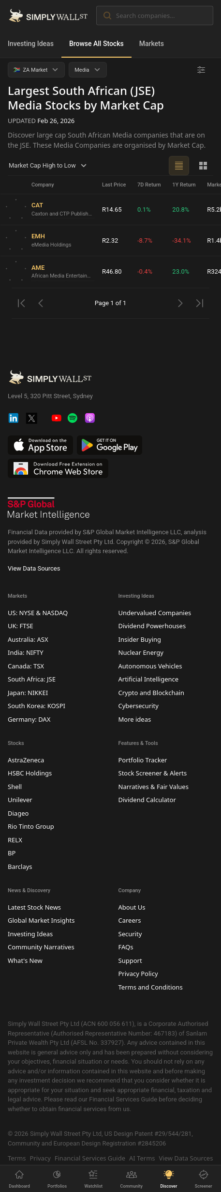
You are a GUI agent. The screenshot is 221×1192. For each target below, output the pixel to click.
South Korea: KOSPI (36, 705)
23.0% (180, 271)
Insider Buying (140, 639)
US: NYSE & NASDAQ (38, 612)
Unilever (20, 799)
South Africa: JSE (32, 679)
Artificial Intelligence (148, 679)
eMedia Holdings (51, 245)
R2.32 (110, 240)
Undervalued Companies (155, 612)
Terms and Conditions (150, 987)
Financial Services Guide (90, 1158)
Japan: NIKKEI (28, 692)
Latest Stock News (34, 907)
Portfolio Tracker (142, 760)
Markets (151, 43)
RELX (15, 840)
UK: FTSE (20, 625)
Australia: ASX (28, 639)
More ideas (134, 719)
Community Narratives (41, 947)
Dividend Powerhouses (152, 625)
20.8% (180, 209)
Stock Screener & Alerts (152, 773)
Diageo (18, 813)
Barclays (20, 866)
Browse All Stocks (96, 43)
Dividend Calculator (147, 799)
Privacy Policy (138, 973)
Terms (17, 1158)
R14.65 (112, 209)
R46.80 (112, 271)
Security (130, 933)
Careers (129, 920)
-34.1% (181, 240)
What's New (25, 960)
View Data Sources (34, 568)
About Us (132, 907)
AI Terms (142, 1158)
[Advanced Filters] (201, 69)
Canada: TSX (26, 666)
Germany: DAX (29, 719)
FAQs (125, 947)
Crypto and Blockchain (151, 692)
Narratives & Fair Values (153, 786)
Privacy (39, 1158)
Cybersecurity (138, 705)
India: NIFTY (26, 652)
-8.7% (144, 240)
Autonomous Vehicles (150, 666)
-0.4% (144, 271)
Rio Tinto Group (31, 826)
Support (130, 960)
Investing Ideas (31, 43)
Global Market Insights (41, 920)
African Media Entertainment (62, 276)
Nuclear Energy (140, 652)
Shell (15, 786)
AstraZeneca (26, 760)
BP (11, 853)
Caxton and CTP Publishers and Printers (62, 214)
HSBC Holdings (30, 773)
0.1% (144, 209)
